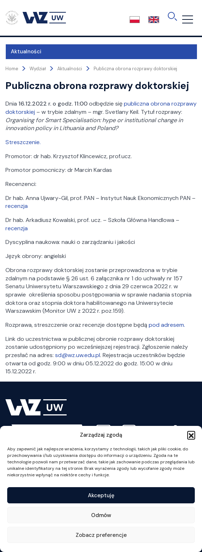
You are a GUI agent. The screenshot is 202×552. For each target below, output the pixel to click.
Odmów (101, 515)
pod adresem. (167, 325)
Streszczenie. (23, 142)
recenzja (16, 206)
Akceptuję (101, 495)
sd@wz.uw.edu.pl (77, 355)
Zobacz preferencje (101, 535)
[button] (191, 435)
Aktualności (26, 51)
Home (11, 69)
